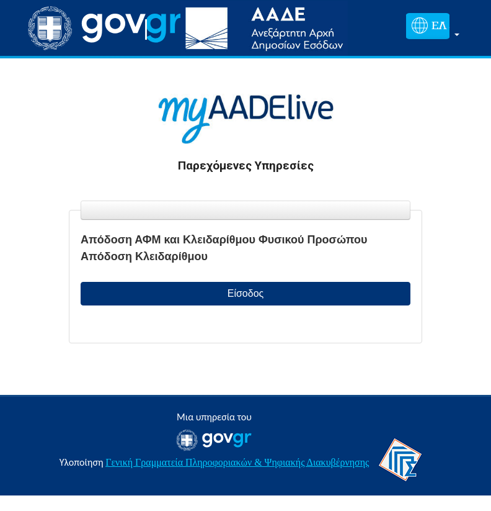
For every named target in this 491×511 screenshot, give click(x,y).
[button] (430, 28)
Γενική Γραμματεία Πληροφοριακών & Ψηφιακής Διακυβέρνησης (237, 462)
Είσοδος (246, 293)
